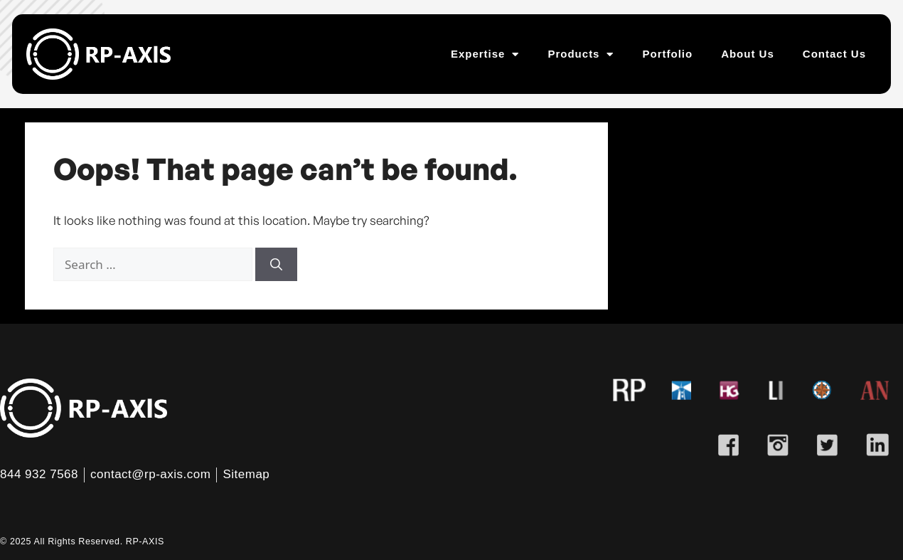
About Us (747, 54)
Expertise (485, 54)
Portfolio (667, 54)
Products (580, 54)
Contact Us (834, 54)
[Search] (276, 265)
